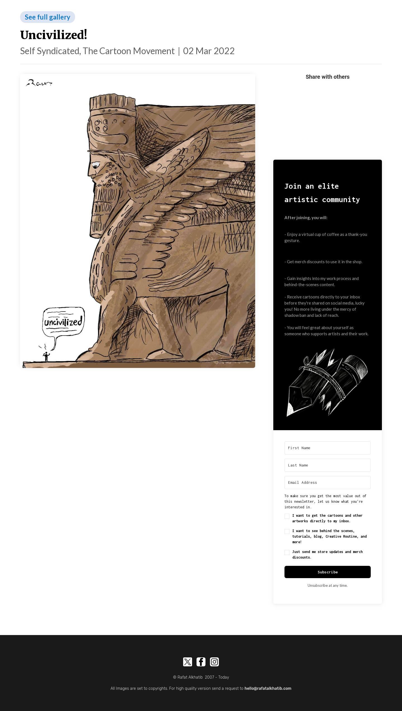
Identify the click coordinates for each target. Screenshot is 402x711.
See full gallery (47, 17)
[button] (327, 380)
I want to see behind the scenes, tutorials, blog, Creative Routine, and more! (329, 536)
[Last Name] (327, 465)
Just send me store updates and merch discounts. (327, 554)
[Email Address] (327, 482)
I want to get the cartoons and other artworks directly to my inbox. (327, 518)
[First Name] (327, 447)
